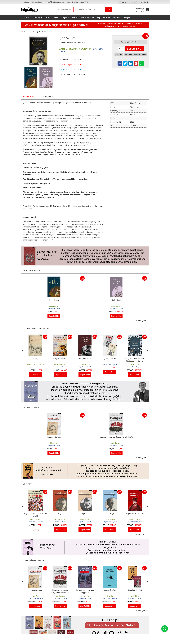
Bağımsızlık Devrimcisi (135, 513)
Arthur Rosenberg (60, 364)
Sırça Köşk (110, 513)
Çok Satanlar (28, 484)
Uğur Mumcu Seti (110, 358)
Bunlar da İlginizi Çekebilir (33, 560)
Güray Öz (110, 596)
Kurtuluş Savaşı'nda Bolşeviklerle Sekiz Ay (116, 437)
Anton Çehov (54, 306)
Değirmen (85, 513)
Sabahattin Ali (60, 519)
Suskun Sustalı (110, 590)
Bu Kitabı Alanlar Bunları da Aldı (36, 329)
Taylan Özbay (135, 364)
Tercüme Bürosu (54, 437)
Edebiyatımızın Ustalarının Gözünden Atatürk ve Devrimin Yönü (134, 361)
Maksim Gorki (85, 364)
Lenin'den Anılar (85, 358)
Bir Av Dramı (54, 300)
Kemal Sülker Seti (135, 590)
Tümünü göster (141, 321)
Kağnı (60, 513)
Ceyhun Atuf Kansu (134, 519)
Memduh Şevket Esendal (35, 364)
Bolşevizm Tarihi (60, 358)
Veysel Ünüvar (116, 443)
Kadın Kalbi (116, 300)
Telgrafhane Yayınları (54, 308)
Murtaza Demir (35, 519)
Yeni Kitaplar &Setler (31, 407)
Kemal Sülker (134, 596)
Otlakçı (35, 358)
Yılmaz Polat (85, 596)
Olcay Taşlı (54, 443)
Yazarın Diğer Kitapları (32, 270)
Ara (108, 10)
